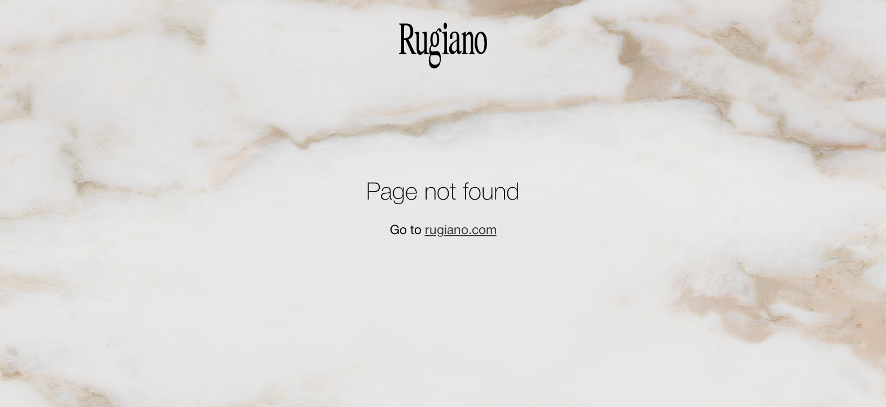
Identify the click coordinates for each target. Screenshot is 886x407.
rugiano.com (461, 230)
